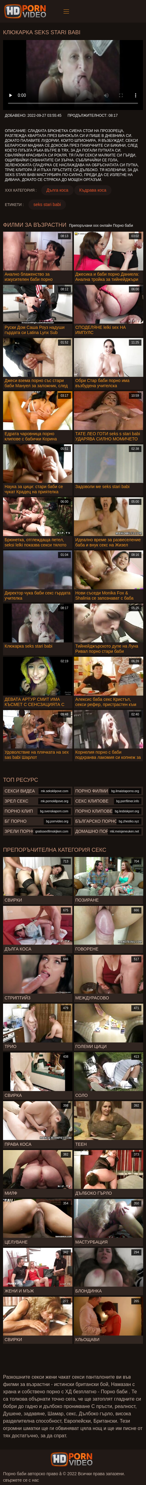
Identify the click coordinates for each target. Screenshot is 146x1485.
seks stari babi (47, 204)
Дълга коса (57, 190)
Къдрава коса (92, 190)
